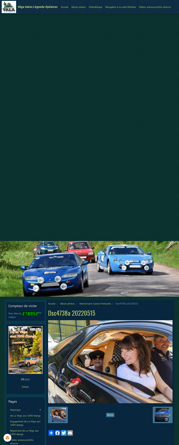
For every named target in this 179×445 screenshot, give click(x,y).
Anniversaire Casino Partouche (95, 303)
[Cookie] (7, 438)
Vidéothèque (95, 7)
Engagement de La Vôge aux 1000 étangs (25, 423)
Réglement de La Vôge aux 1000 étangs (24, 432)
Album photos (78, 7)
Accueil (64, 7)
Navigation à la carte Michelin (120, 7)
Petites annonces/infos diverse (155, 7)
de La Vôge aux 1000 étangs (25, 415)
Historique (15, 409)
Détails (25, 386)
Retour (110, 415)
